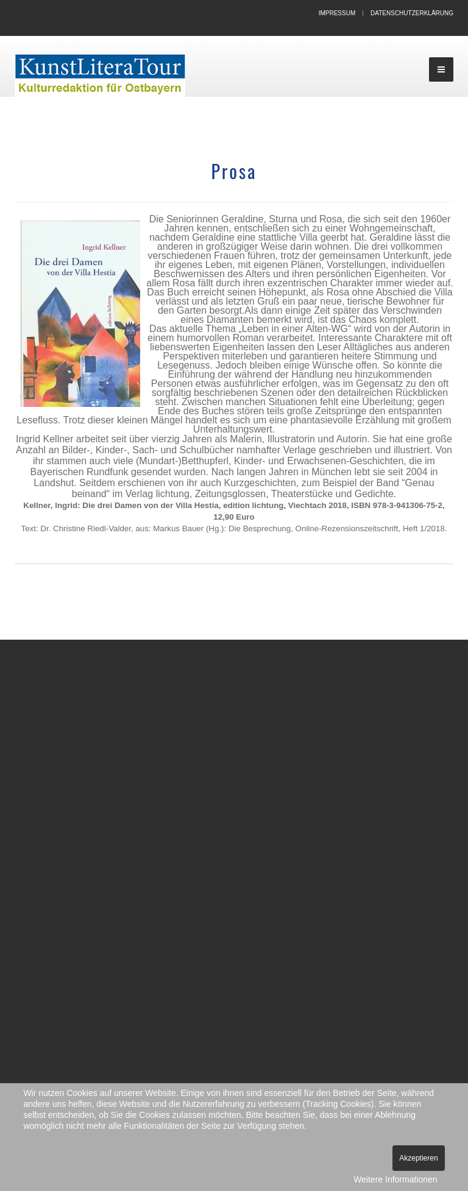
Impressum (337, 13)
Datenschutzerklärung (411, 13)
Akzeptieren (418, 1158)
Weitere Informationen (395, 1179)
